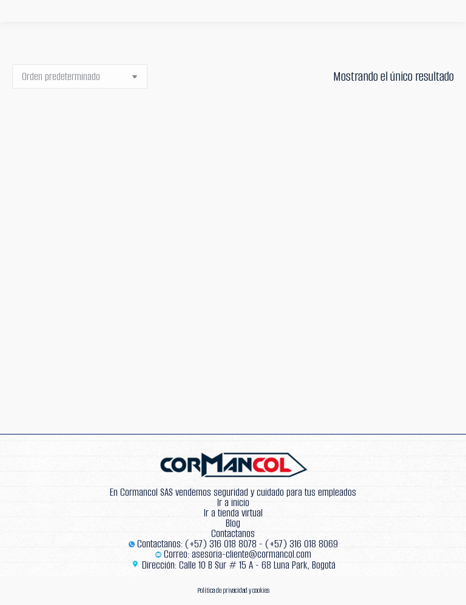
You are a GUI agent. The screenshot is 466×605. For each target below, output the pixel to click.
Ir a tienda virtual (233, 513)
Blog (233, 523)
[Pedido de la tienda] (79, 76)
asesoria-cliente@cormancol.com (251, 554)
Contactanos (233, 534)
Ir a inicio (233, 503)
